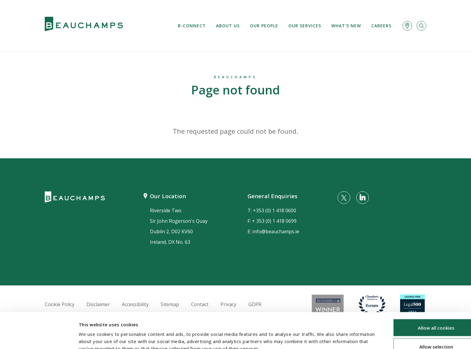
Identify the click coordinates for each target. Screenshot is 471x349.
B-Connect (192, 25)
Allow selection (421, 315)
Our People (264, 25)
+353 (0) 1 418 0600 (274, 210)
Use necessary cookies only (420, 333)
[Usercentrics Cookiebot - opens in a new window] (39, 337)
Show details (319, 336)
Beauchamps (235, 77)
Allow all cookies (421, 295)
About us (228, 25)
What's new (346, 25)
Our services (304, 25)
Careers (381, 25)
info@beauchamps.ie (275, 231)
